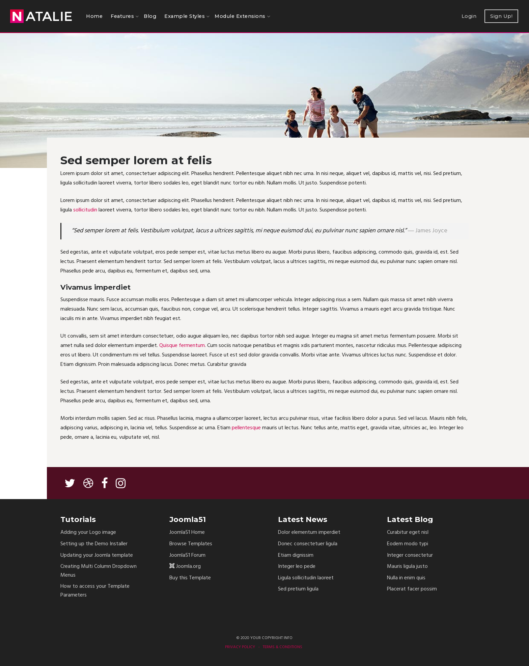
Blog (150, 16)
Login (469, 16)
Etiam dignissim (295, 555)
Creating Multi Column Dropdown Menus (98, 571)
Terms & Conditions (282, 647)
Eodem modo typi (407, 544)
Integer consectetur (410, 555)
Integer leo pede (296, 566)
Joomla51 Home (187, 532)
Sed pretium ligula (298, 589)
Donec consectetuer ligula (307, 544)
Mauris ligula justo (407, 566)
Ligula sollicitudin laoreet (306, 578)
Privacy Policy (240, 647)
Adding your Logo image (88, 532)
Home (94, 16)
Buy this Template (190, 578)
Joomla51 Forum (187, 555)
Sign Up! (501, 16)
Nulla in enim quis (406, 578)
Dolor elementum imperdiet (309, 532)
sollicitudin (85, 210)
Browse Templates (190, 544)
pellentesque (246, 428)
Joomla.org (188, 566)
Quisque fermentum (182, 345)
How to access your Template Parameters (95, 591)
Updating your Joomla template (96, 555)
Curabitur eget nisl (407, 532)
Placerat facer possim (412, 589)
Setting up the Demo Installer (94, 544)
